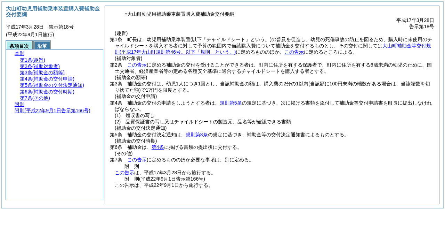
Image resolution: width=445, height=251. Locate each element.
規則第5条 (231, 103)
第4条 (158, 147)
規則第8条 (197, 134)
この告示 (294, 52)
